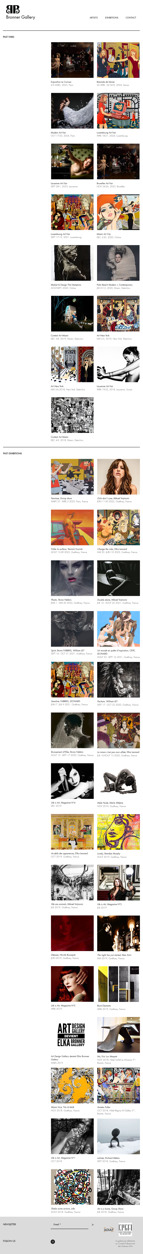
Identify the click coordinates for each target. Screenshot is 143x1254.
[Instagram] (53, 1242)
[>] (92, 1225)
